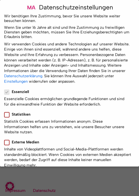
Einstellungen (16, 79)
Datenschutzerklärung (23, 74)
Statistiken (19, 112)
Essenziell (18, 89)
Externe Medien (23, 140)
